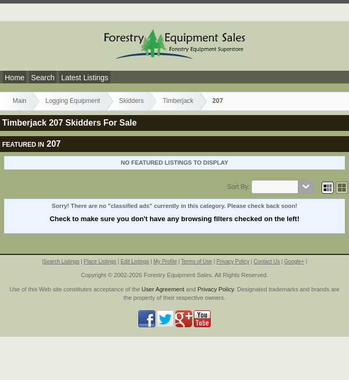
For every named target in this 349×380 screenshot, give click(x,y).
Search (42, 77)
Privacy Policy (232, 261)
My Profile (165, 261)
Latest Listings (85, 77)
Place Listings (100, 261)
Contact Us (266, 261)
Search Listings (61, 261)
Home (14, 77)
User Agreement (163, 289)
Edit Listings (134, 261)
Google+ (294, 261)
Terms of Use (196, 261)
